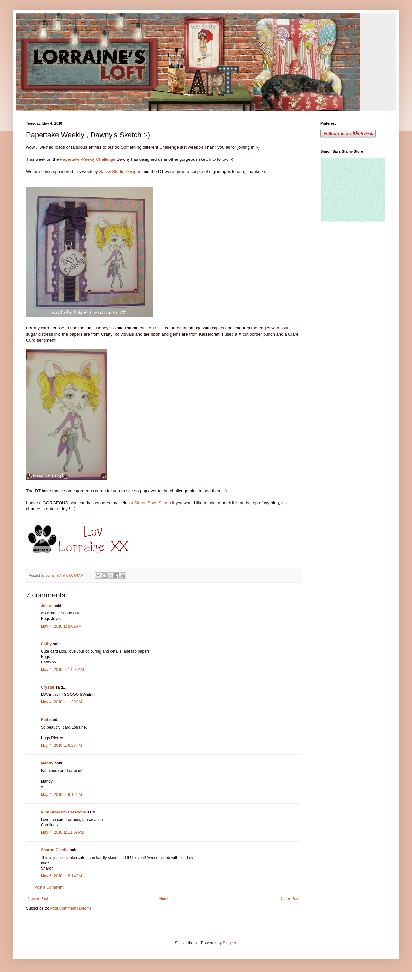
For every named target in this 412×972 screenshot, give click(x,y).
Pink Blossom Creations (63, 812)
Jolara (46, 606)
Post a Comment (48, 887)
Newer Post (38, 899)
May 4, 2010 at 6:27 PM (61, 745)
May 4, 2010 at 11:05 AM (62, 669)
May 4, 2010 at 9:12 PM (61, 794)
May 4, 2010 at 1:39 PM (61, 702)
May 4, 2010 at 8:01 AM (61, 626)
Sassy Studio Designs (120, 171)
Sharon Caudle (55, 850)
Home (164, 899)
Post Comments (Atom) (70, 908)
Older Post (290, 899)
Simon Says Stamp (152, 502)
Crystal (47, 687)
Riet (44, 719)
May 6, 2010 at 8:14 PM (61, 876)
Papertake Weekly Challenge (87, 159)
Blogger (229, 943)
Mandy (47, 763)
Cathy (46, 644)
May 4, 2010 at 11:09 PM (62, 832)
